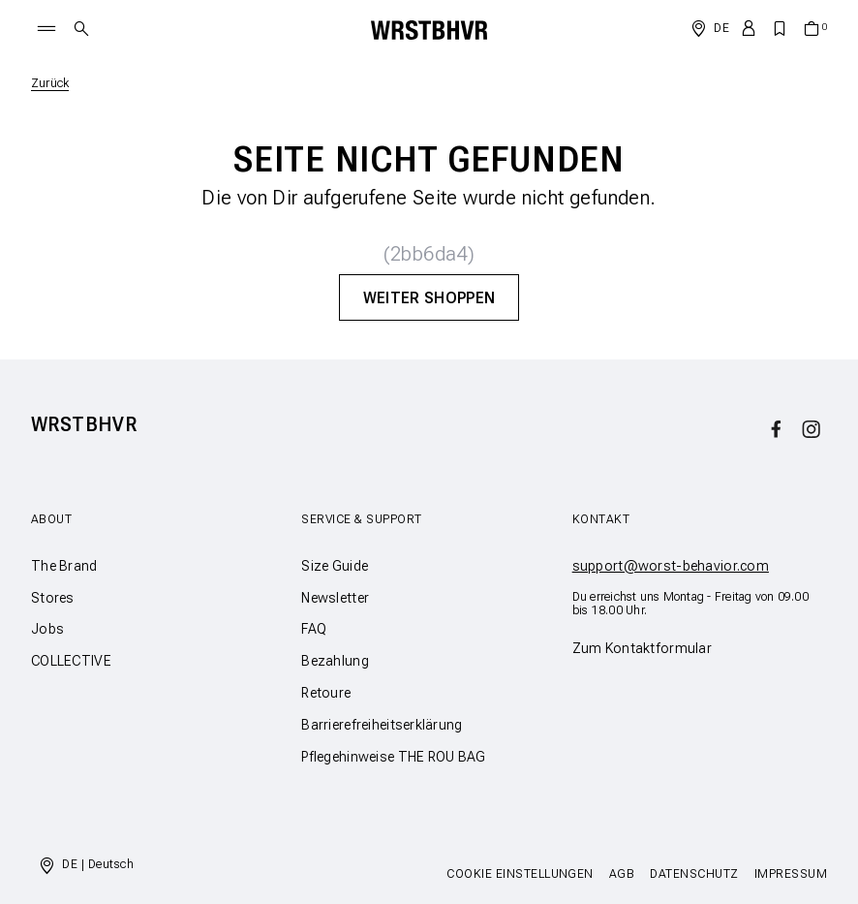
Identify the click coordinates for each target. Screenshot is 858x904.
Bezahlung (335, 661)
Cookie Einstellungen (520, 874)
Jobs (47, 629)
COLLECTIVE (71, 661)
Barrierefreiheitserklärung (381, 725)
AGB (621, 874)
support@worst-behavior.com (670, 566)
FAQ (313, 629)
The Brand (64, 566)
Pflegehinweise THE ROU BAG (393, 756)
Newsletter (335, 598)
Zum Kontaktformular (642, 648)
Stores (53, 598)
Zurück (50, 83)
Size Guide (334, 566)
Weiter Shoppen (429, 298)
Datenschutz (694, 874)
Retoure (326, 693)
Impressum (790, 874)
